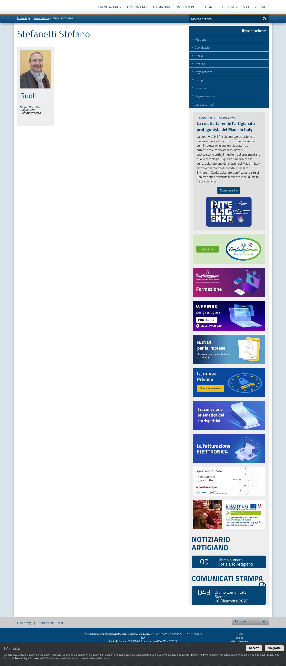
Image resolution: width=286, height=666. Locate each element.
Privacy (239, 634)
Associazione (187, 7)
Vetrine (260, 7)
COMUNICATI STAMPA (229, 578)
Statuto (200, 63)
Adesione (229, 7)
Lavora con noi (204, 104)
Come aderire (229, 190)
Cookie (239, 638)
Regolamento (203, 71)
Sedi (246, 7)
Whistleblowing (239, 641)
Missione (200, 39)
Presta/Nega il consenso (28, 658)
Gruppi (199, 80)
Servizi (210, 7)
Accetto (254, 648)
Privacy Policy (197, 654)
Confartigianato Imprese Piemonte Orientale (31, 7)
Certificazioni (203, 47)
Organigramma (30, 106)
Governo (200, 88)
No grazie (274, 648)
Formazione (162, 7)
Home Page (23, 18)
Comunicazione (109, 7)
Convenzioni (137, 7)
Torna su (250, 621)
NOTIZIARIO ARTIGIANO (211, 543)
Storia (199, 55)
